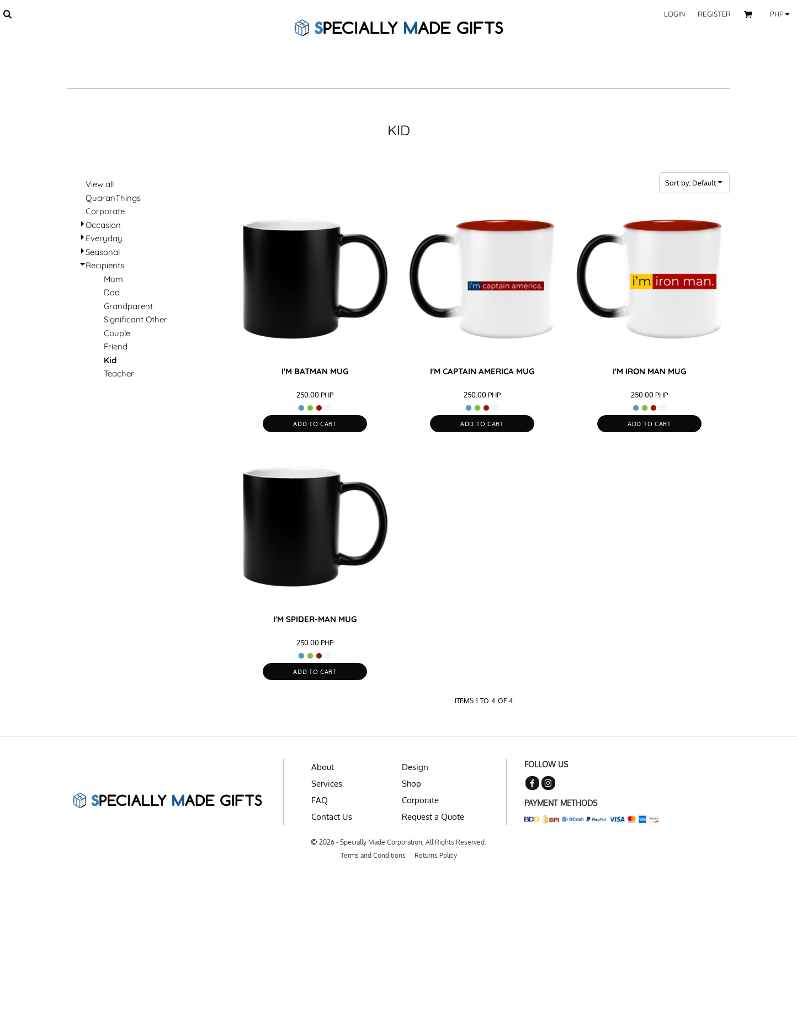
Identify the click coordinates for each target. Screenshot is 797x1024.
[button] (7, 13)
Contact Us (331, 816)
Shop (411, 783)
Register (714, 13)
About (322, 767)
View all (100, 184)
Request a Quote (433, 816)
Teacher (119, 373)
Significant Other (135, 319)
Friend (115, 346)
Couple (117, 333)
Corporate (105, 211)
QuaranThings (113, 198)
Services (326, 783)
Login (675, 13)
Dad (112, 292)
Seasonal (103, 252)
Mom (113, 279)
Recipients (105, 265)
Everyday (104, 238)
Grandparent (128, 306)
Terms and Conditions (373, 855)
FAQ (319, 800)
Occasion (103, 225)
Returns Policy (436, 855)
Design (415, 767)
